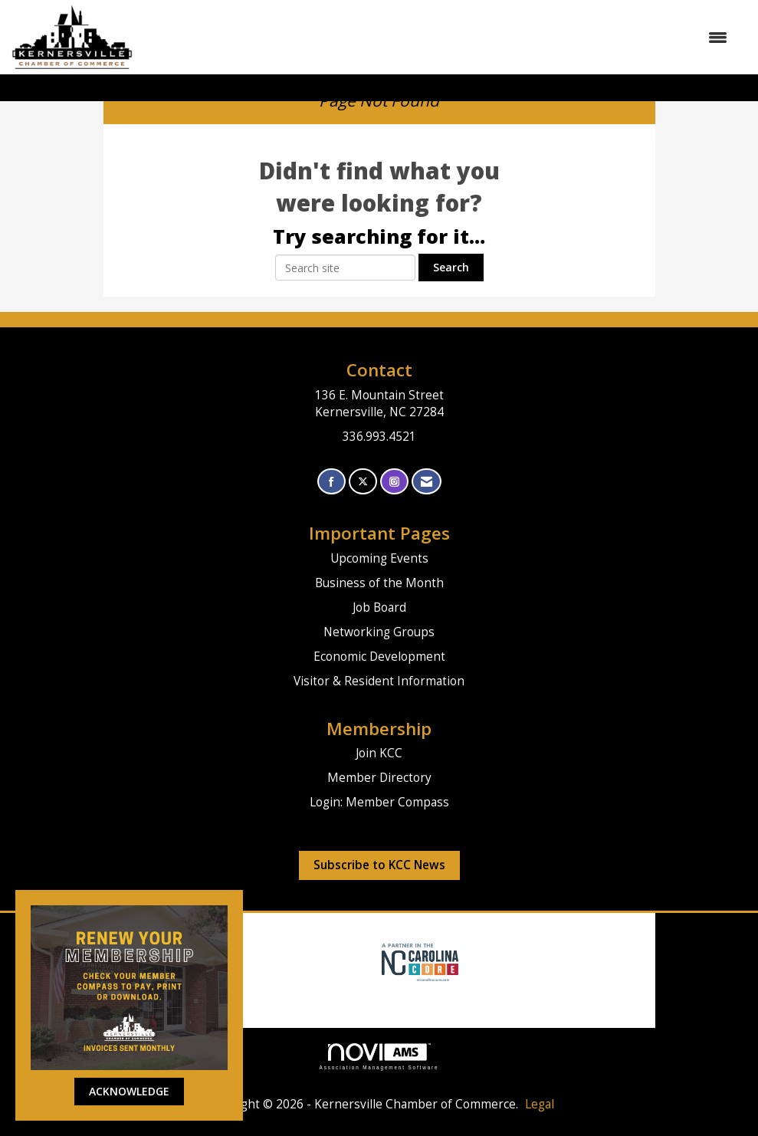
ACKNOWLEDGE (129, 1091)
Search (451, 267)
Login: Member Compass (379, 802)
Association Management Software (379, 1056)
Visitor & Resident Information (379, 681)
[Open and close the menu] (437, 37)
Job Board (379, 607)
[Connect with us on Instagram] (394, 481)
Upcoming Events (379, 558)
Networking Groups (379, 632)
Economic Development (379, 656)
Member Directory (379, 778)
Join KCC (379, 753)
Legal (539, 1104)
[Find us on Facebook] (331, 481)
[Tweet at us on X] (363, 481)
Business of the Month (379, 583)
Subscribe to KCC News (379, 865)
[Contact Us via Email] (426, 481)
